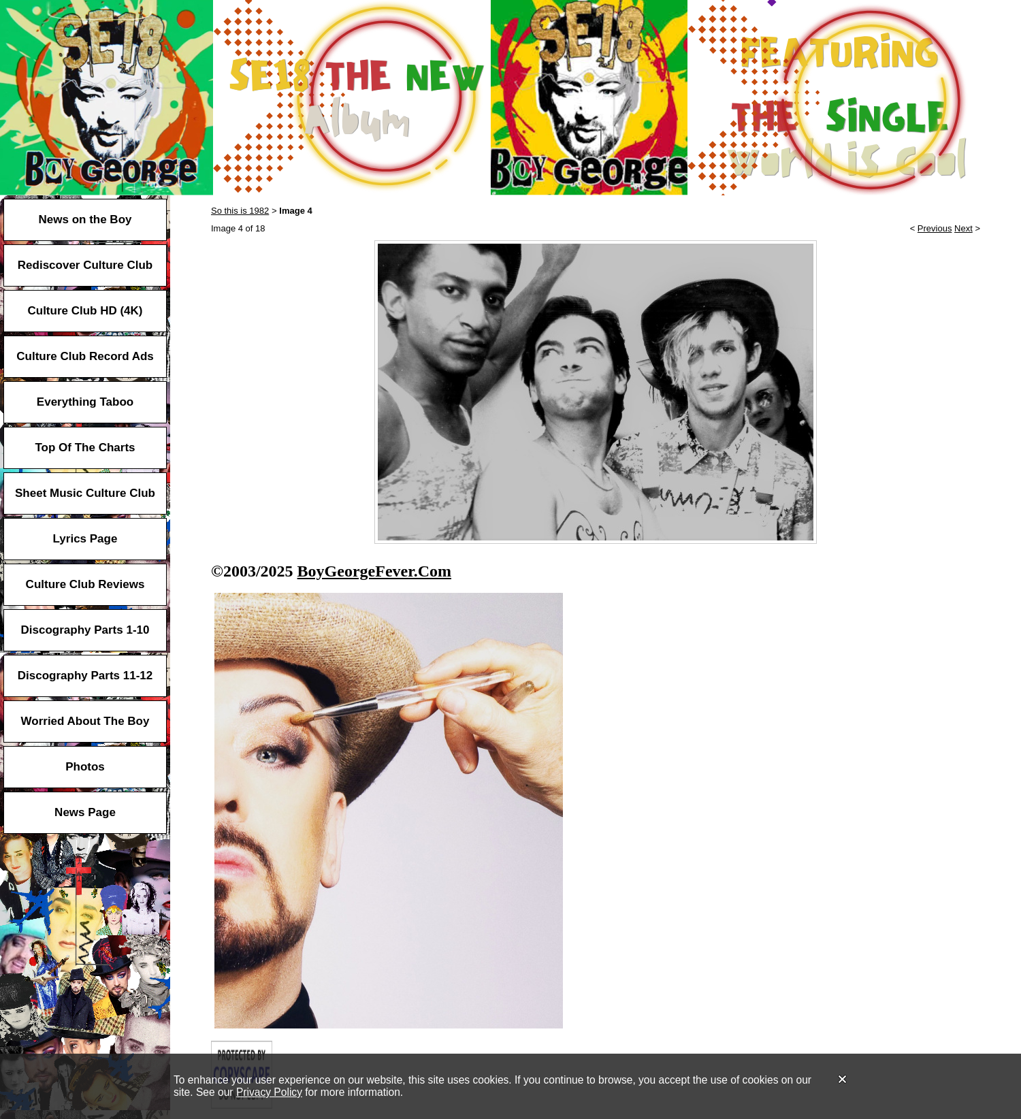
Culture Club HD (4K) (84, 310)
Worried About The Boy (85, 721)
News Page (85, 812)
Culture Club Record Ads (85, 356)
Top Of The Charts (85, 447)
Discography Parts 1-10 (85, 629)
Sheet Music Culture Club (85, 493)
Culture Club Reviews (85, 584)
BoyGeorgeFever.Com (374, 571)
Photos (85, 766)
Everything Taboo (85, 401)
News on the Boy (85, 219)
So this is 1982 (240, 211)
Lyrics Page (85, 538)
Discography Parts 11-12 (85, 675)
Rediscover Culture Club (85, 265)
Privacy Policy (269, 1092)
